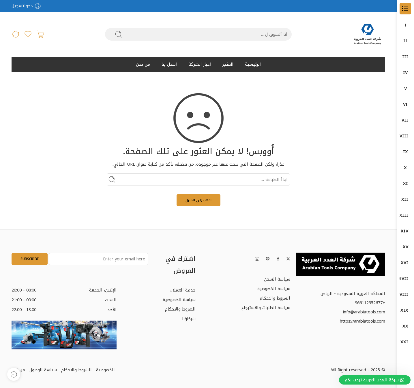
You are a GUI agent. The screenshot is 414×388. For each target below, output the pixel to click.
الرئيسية (253, 64)
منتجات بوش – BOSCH (405, 326)
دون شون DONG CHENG (405, 247)
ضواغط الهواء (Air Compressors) (405, 104)
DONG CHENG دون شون (405, 41)
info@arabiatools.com (364, 312)
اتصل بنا (169, 64)
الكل (405, 25)
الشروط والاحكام (275, 298)
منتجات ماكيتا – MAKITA (405, 342)
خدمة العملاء (183, 290)
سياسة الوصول (43, 370)
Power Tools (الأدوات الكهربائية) (405, 120)
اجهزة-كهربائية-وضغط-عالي (405, 199)
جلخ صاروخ (405, 183)
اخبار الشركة (199, 64)
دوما (405, 215)
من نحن (143, 64)
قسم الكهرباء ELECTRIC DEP (405, 262)
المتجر (227, 64)
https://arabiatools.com (362, 321)
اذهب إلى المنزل (198, 200)
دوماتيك (405, 231)
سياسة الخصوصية (273, 289)
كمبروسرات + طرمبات (405, 294)
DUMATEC (405, 72)
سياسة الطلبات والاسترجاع (265, 308)
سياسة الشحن (277, 279)
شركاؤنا (189, 319)
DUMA (405, 56)
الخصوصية (105, 370)
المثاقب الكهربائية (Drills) (405, 151)
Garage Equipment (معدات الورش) (405, 88)
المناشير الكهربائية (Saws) (405, 167)
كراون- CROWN (405, 278)
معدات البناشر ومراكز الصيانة (405, 310)
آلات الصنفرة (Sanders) (405, 136)
